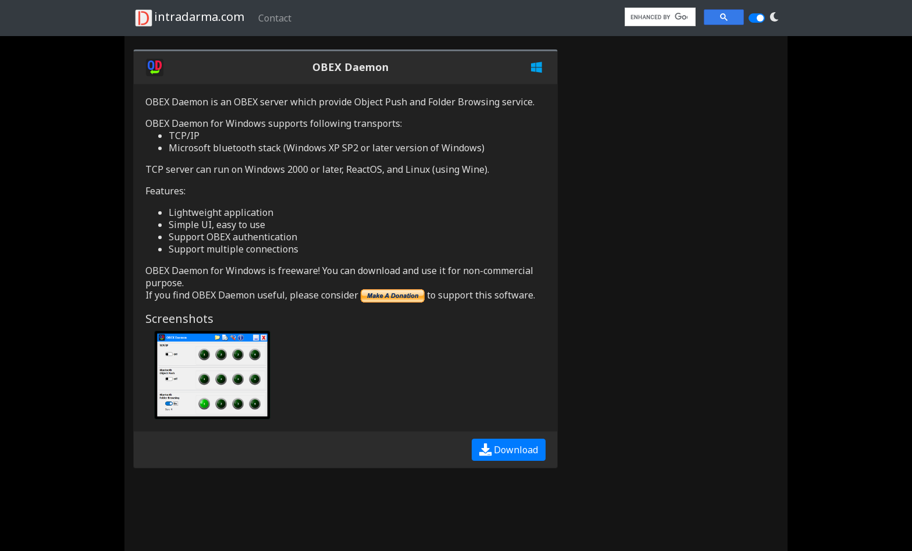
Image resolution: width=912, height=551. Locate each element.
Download (508, 449)
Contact (274, 18)
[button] (774, 17)
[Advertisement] (226, 510)
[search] (658, 17)
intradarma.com (188, 18)
